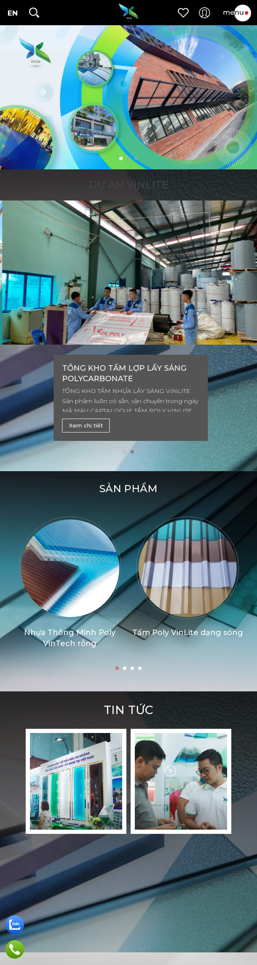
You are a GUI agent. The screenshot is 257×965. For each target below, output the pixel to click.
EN (13, 13)
